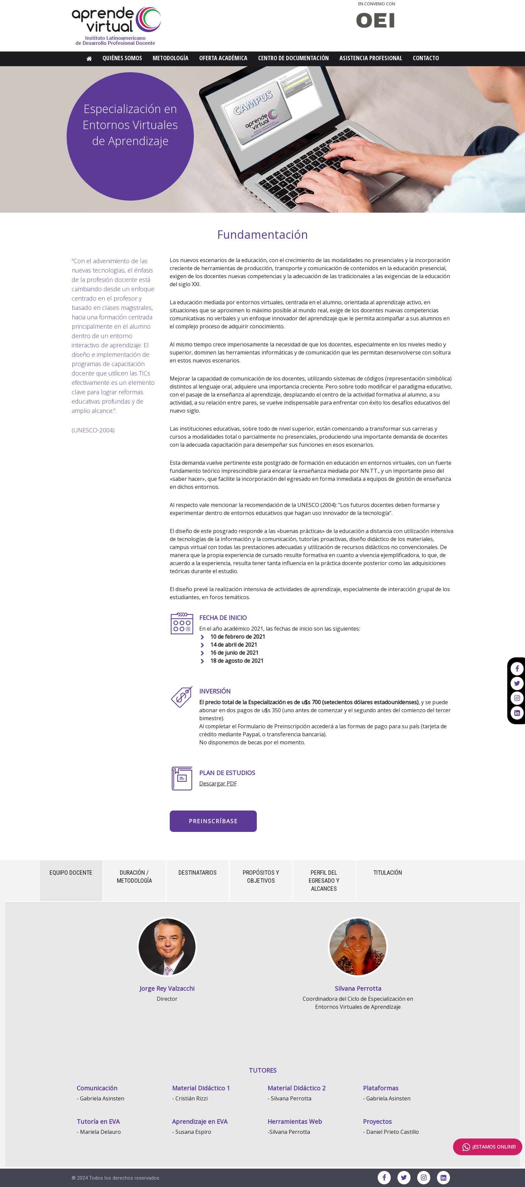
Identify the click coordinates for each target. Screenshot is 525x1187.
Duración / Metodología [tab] (134, 876)
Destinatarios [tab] (197, 872)
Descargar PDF (218, 783)
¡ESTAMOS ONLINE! (488, 1147)
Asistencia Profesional (371, 58)
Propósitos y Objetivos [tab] (261, 876)
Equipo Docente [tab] (71, 872)
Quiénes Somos (122, 58)
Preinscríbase (213, 821)
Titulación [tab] (387, 872)
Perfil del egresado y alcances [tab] (324, 880)
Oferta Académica (223, 58)
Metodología (171, 58)
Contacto (426, 58)
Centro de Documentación (293, 58)
